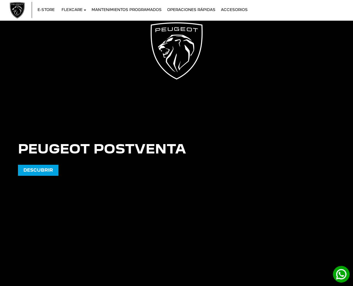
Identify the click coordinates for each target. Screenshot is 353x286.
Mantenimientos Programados (127, 9)
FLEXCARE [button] (73, 9)
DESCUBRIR (38, 170)
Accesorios (234, 9)
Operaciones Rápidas (191, 9)
